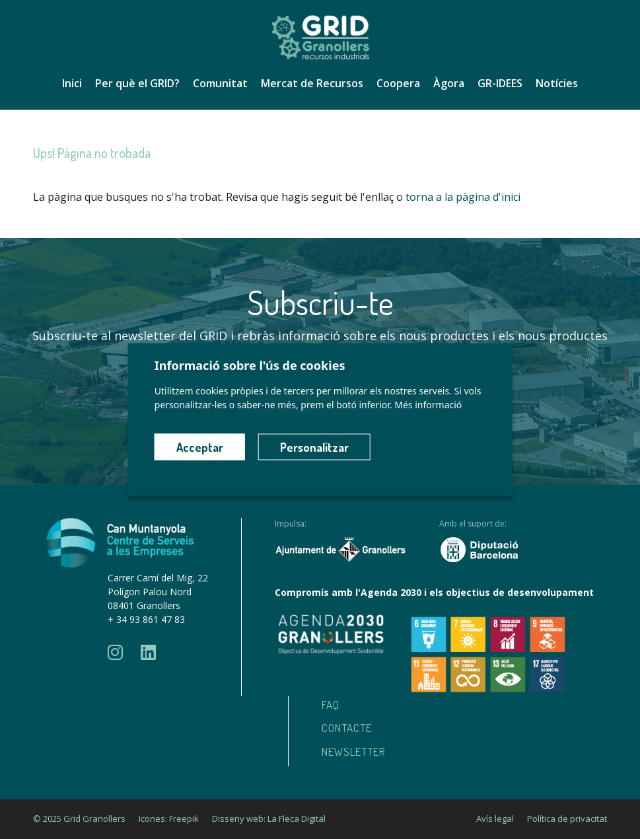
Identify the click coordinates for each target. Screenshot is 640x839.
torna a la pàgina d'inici (463, 197)
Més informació (428, 404)
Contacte (347, 728)
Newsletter (354, 751)
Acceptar (199, 447)
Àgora (448, 83)
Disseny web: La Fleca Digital (269, 818)
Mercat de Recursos (312, 83)
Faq (330, 704)
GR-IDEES (500, 83)
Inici (72, 83)
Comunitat (220, 83)
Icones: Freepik (169, 818)
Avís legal (495, 818)
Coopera (398, 83)
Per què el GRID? (137, 83)
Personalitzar (314, 447)
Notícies (557, 83)
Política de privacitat (567, 818)
